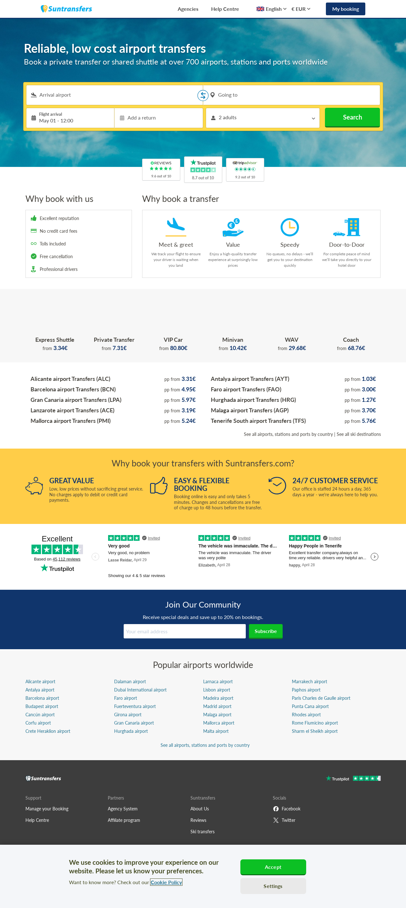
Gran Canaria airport (134, 723)
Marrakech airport (309, 681)
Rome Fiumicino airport (315, 723)
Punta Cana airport (310, 706)
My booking (345, 9)
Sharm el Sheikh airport (315, 731)
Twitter (284, 820)
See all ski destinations (359, 434)
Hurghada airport (131, 731)
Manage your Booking (46, 808)
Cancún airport (40, 714)
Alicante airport (40, 681)
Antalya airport (39, 689)
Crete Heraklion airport (47, 731)
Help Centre (225, 9)
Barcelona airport (42, 698)
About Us (199, 808)
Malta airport (216, 731)
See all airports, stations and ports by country (288, 434)
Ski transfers (202, 831)
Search (352, 117)
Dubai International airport (140, 689)
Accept (273, 867)
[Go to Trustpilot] (353, 779)
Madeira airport (218, 698)
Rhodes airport (306, 714)
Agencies (188, 9)
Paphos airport (306, 689)
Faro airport (125, 698)
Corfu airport (38, 723)
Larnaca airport (218, 681)
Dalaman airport (130, 681)
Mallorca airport (218, 723)
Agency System (123, 808)
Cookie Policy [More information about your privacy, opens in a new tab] (166, 882)
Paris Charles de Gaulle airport (321, 698)
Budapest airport (41, 706)
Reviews (198, 820)
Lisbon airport (216, 689)
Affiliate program (124, 820)
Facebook (286, 809)
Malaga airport (217, 714)
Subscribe (266, 631)
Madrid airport (217, 706)
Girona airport (127, 714)
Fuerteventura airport (135, 706)
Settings (273, 886)
